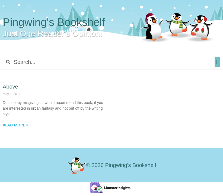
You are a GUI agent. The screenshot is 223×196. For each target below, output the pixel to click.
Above (10, 87)
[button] (217, 62)
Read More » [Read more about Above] (15, 125)
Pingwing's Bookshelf (54, 22)
